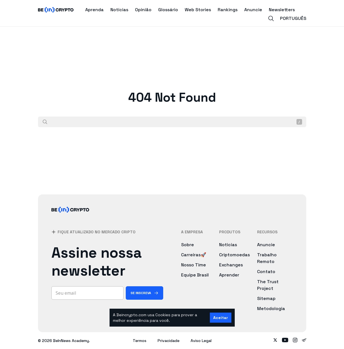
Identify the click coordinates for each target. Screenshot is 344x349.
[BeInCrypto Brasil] (70, 217)
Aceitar (220, 317)
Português (293, 18)
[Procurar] (45, 122)
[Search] (271, 18)
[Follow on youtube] (285, 340)
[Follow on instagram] (295, 340)
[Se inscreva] (144, 293)
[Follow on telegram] (304, 340)
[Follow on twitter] (275, 340)
